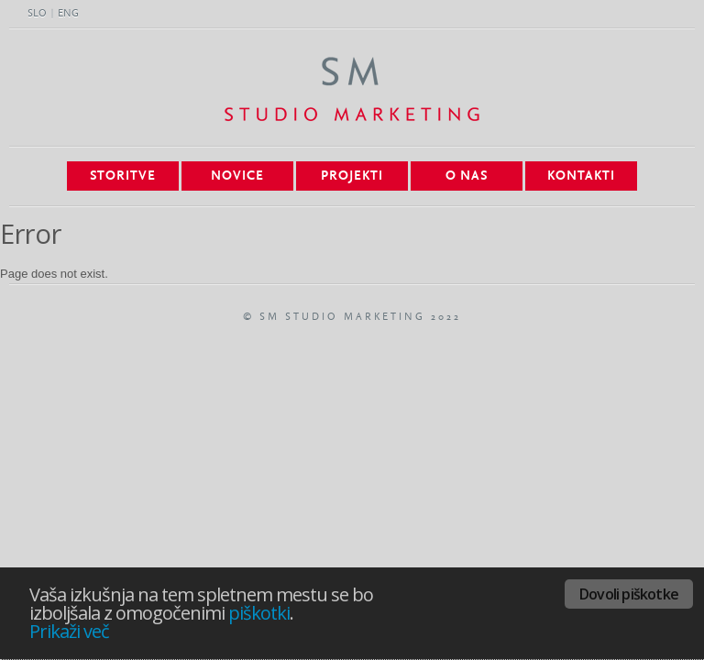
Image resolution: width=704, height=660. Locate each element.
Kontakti (581, 176)
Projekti (352, 176)
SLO (37, 13)
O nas (467, 176)
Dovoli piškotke (628, 594)
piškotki (259, 612)
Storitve (123, 176)
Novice (237, 176)
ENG (68, 13)
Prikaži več (69, 631)
